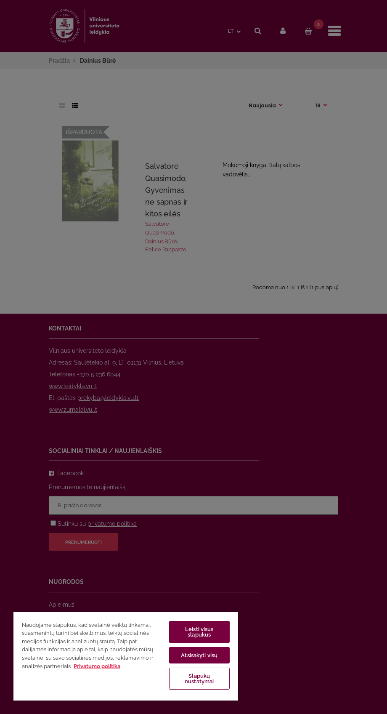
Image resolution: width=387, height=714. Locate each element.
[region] (125, 656)
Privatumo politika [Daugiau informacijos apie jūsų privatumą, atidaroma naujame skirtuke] (97, 666)
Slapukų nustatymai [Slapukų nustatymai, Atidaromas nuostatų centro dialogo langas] (199, 679)
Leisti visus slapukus (199, 632)
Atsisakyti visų (199, 655)
